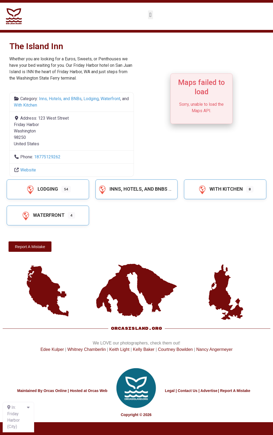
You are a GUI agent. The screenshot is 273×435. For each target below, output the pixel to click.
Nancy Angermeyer (214, 349)
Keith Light (119, 349)
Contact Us (188, 391)
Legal (170, 391)
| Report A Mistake (234, 391)
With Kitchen (25, 105)
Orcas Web (97, 391)
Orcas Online (55, 391)
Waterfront (110, 98)
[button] (150, 14)
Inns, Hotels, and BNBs (60, 98)
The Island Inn (36, 46)
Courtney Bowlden (175, 349)
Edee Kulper (52, 349)
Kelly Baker (144, 349)
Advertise (209, 391)
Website (28, 170)
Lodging (91, 98)
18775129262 (47, 156)
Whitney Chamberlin (86, 349)
